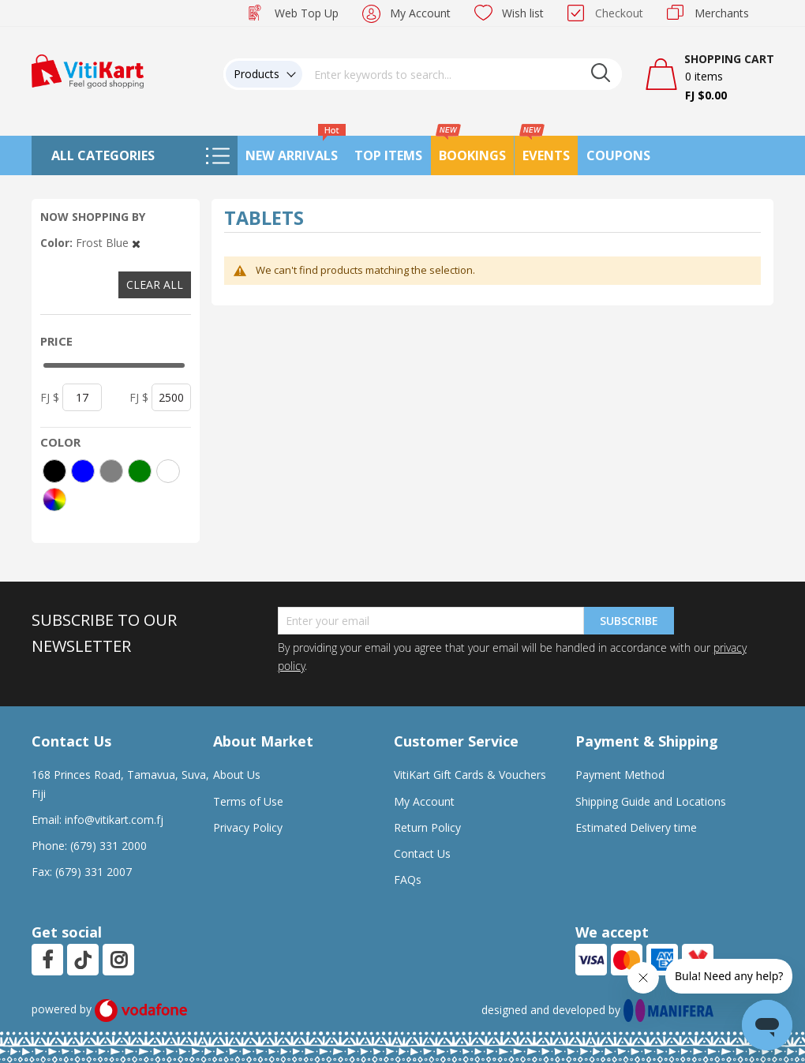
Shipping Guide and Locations (650, 801)
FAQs (407, 879)
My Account (420, 13)
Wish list (523, 13)
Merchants (722, 13)
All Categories (103, 155)
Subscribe (629, 620)
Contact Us (422, 853)
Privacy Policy (248, 827)
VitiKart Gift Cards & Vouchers (470, 774)
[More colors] (54, 499)
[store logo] (88, 69)
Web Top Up (307, 13)
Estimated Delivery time (636, 827)
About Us (236, 774)
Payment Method (620, 774)
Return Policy (427, 827)
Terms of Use (248, 801)
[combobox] (462, 74)
